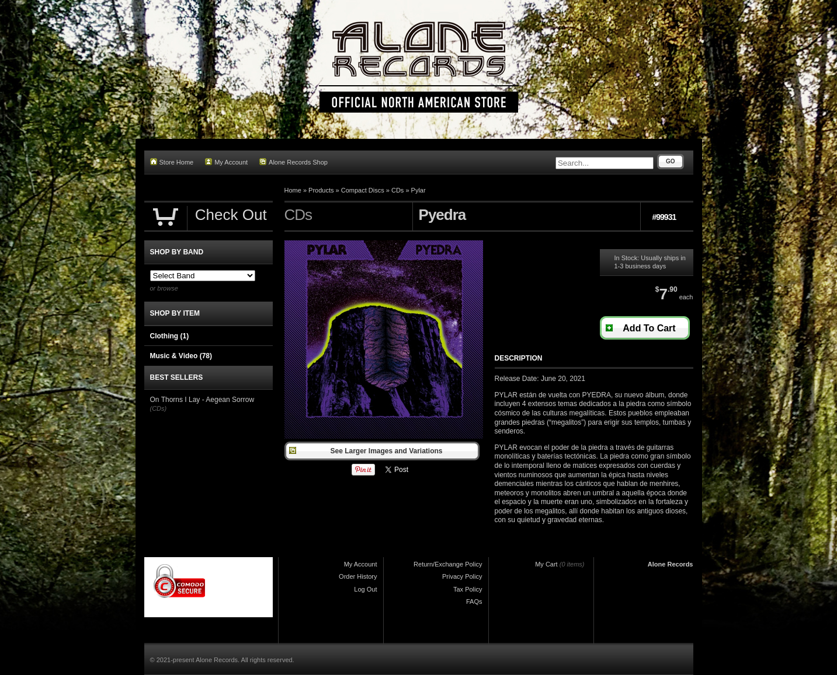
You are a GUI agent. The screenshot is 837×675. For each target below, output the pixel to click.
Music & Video (181, 356)
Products (321, 190)
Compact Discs (362, 190)
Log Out (365, 589)
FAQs (474, 601)
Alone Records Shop (293, 162)
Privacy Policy (462, 576)
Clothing (169, 336)
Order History (358, 576)
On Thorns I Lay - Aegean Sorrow (202, 400)
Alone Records (670, 564)
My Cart (546, 564)
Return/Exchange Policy (448, 564)
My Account (226, 162)
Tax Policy (467, 589)
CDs (397, 190)
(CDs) (158, 408)
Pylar (418, 190)
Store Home (172, 162)
